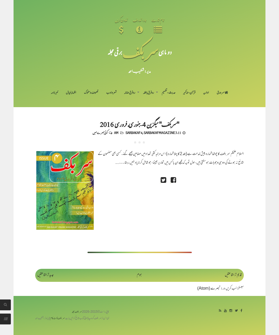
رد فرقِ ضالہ (129, 93)
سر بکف (140, 52)
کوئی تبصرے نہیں (100, 132)
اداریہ (206, 93)
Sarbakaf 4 (133, 132)
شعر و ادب (111, 93)
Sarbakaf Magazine (159, 132)
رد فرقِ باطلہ (148, 93)
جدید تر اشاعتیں (45, 275)
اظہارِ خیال (71, 93)
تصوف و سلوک (91, 93)
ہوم (139, 275)
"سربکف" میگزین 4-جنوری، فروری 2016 (139, 124)
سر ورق (222, 93)
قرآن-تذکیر (189, 93)
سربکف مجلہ (77, 312)
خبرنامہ (54, 93)
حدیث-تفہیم (169, 93)
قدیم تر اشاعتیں (233, 275)
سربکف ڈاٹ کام (57, 318)
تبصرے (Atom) (208, 288)
